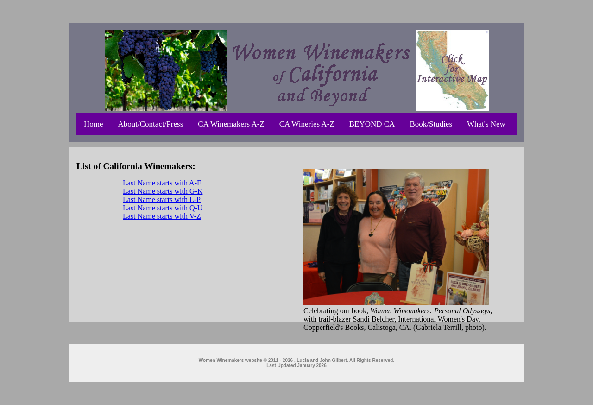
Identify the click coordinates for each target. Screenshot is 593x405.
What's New (486, 124)
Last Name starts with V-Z (162, 216)
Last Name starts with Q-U (162, 208)
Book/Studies (431, 124)
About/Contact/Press (150, 124)
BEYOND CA (372, 124)
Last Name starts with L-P (162, 199)
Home (93, 124)
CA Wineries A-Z (306, 124)
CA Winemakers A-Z (231, 124)
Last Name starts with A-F (162, 183)
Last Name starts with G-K (162, 191)
